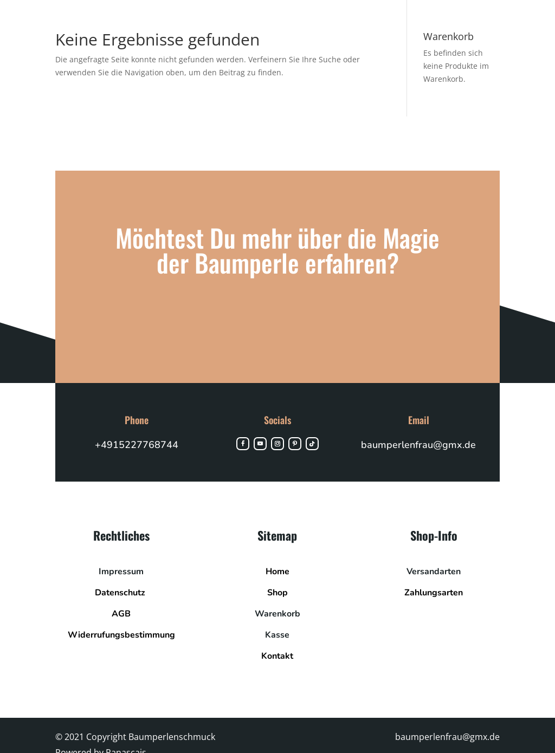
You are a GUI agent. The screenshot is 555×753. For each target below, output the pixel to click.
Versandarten (433, 571)
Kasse (277, 635)
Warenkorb (277, 614)
